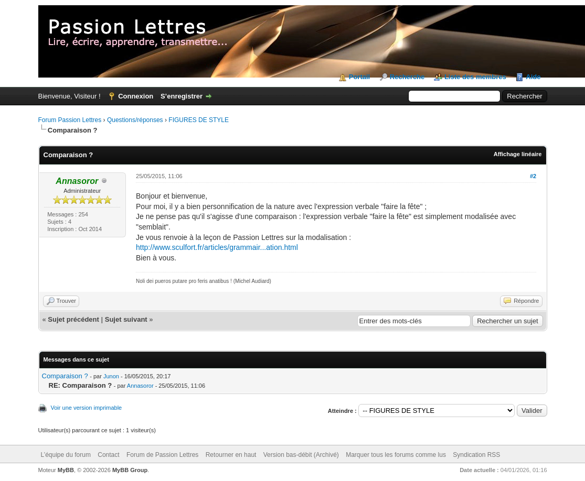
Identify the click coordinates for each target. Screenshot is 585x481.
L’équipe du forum (66, 454)
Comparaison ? (65, 376)
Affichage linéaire (518, 154)
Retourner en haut (231, 454)
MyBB (66, 470)
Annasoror (140, 385)
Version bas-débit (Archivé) (301, 454)
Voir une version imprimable (86, 408)
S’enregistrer (182, 96)
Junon (111, 376)
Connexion (135, 96)
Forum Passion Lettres (70, 120)
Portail (359, 77)
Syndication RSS (476, 454)
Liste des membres (475, 77)
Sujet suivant (126, 319)
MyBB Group (129, 470)
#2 (533, 176)
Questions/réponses (135, 120)
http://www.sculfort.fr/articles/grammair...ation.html (217, 247)
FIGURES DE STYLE (198, 120)
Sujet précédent (73, 319)
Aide (533, 77)
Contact (108, 454)
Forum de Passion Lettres (162, 454)
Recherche (407, 77)
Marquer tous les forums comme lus (396, 454)
